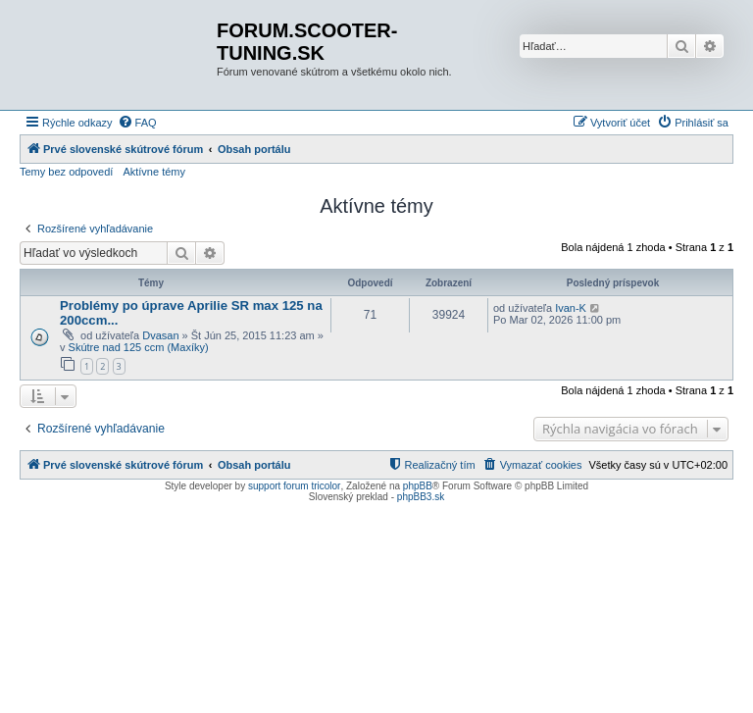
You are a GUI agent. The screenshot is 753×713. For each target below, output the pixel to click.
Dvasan (160, 335)
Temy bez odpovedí (66, 172)
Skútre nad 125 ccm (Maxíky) (139, 347)
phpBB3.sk (420, 496)
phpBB (417, 486)
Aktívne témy (154, 172)
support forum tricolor (294, 486)
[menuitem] (137, 122)
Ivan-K (570, 308)
